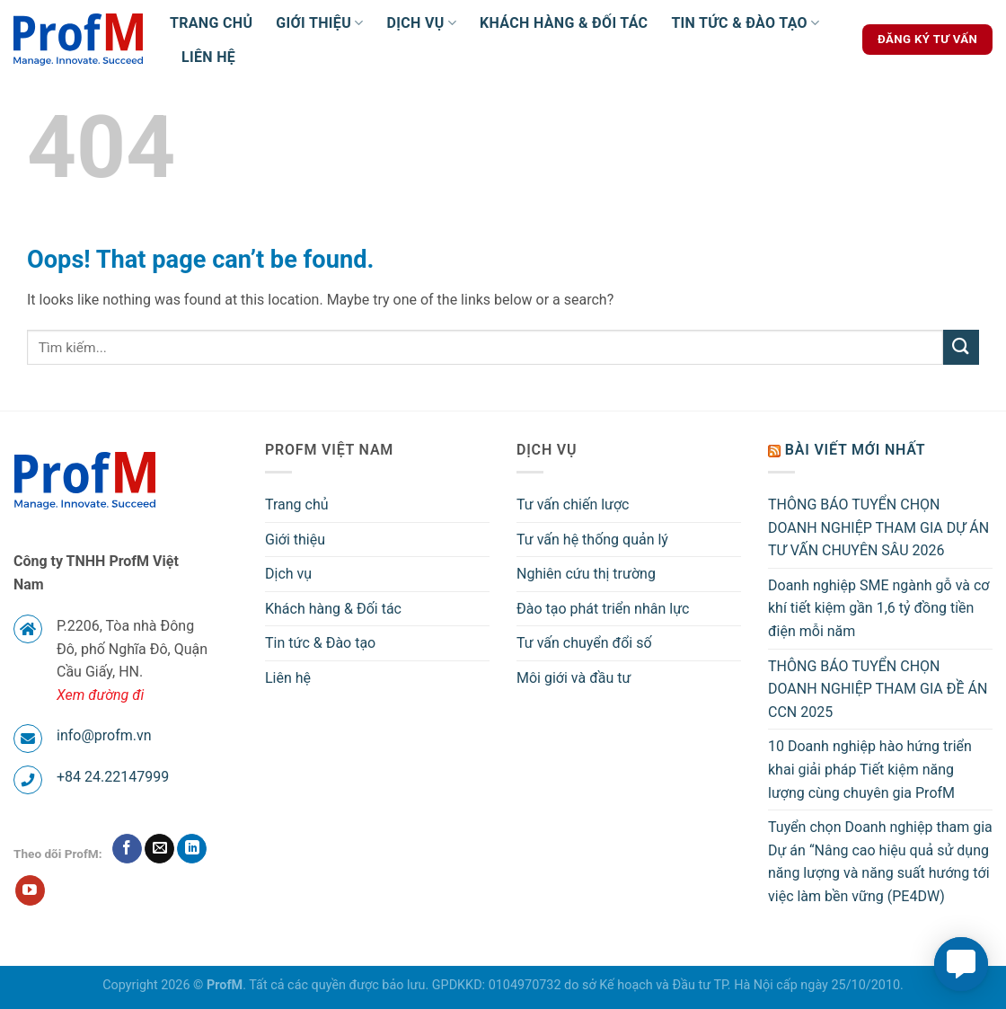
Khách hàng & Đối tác (564, 22)
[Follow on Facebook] (127, 849)
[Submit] (961, 347)
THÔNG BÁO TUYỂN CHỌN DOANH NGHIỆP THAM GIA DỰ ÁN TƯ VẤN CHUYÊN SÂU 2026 (878, 527)
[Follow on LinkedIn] (192, 849)
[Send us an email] (159, 849)
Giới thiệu (319, 23)
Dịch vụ (422, 23)
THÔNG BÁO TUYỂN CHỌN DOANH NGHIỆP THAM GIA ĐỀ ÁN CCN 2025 (877, 689)
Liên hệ (208, 57)
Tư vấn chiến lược (573, 504)
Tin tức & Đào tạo (745, 23)
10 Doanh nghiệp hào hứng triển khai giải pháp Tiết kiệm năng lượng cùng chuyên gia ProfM (870, 769)
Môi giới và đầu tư (573, 677)
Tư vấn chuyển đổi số (584, 642)
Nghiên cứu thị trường (586, 573)
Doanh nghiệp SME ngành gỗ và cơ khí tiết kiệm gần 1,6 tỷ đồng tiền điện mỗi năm (878, 608)
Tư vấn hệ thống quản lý (592, 539)
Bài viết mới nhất (855, 449)
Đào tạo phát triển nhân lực (602, 608)
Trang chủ (211, 22)
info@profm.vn (104, 735)
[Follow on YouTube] (30, 890)
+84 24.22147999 (113, 776)
